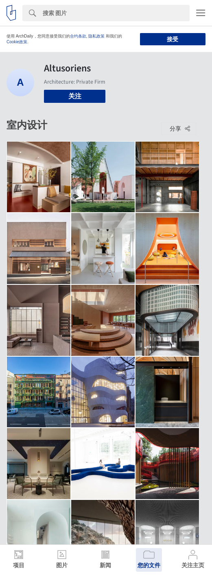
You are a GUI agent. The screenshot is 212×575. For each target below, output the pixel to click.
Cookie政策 (17, 42)
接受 (172, 39)
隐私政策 (96, 36)
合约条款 (78, 36)
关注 (74, 96)
